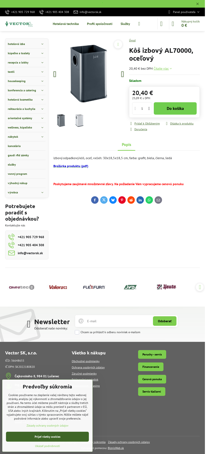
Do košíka (175, 108)
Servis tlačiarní (151, 391)
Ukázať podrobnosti (47, 446)
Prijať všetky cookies (47, 437)
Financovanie (150, 367)
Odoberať (165, 321)
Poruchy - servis (152, 354)
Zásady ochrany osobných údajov (129, 442)
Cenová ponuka (152, 379)
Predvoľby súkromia (93, 442)
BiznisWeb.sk (116, 448)
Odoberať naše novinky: (51, 328)
